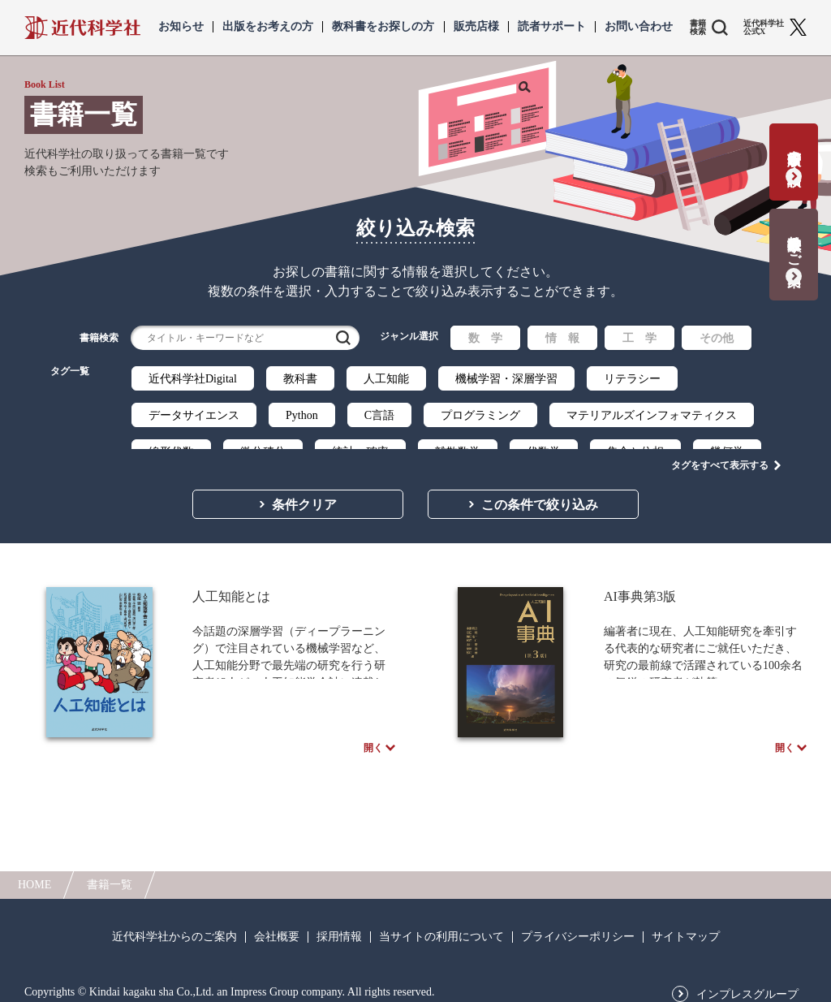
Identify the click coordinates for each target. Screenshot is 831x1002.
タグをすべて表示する (720, 447)
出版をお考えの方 (267, 26)
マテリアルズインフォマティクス (651, 415)
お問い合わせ (639, 26)
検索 (343, 338)
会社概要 (276, 928)
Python (302, 415)
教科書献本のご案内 (794, 244)
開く (373, 737)
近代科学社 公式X (763, 27)
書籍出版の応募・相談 (794, 151)
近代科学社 (82, 27)
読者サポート (552, 26)
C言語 (379, 415)
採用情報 (339, 928)
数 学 (485, 338)
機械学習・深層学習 (506, 379)
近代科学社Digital (193, 379)
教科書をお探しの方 (383, 26)
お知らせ (181, 26)
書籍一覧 (109, 876)
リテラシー (632, 379)
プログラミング (480, 415)
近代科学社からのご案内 (174, 928)
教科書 (300, 379)
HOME (34, 876)
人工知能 (386, 379)
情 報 (562, 338)
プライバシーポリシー (578, 928)
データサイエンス (194, 415)
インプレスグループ (747, 985)
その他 (717, 338)
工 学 (639, 338)
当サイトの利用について (441, 928)
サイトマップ (686, 928)
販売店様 (476, 26)
